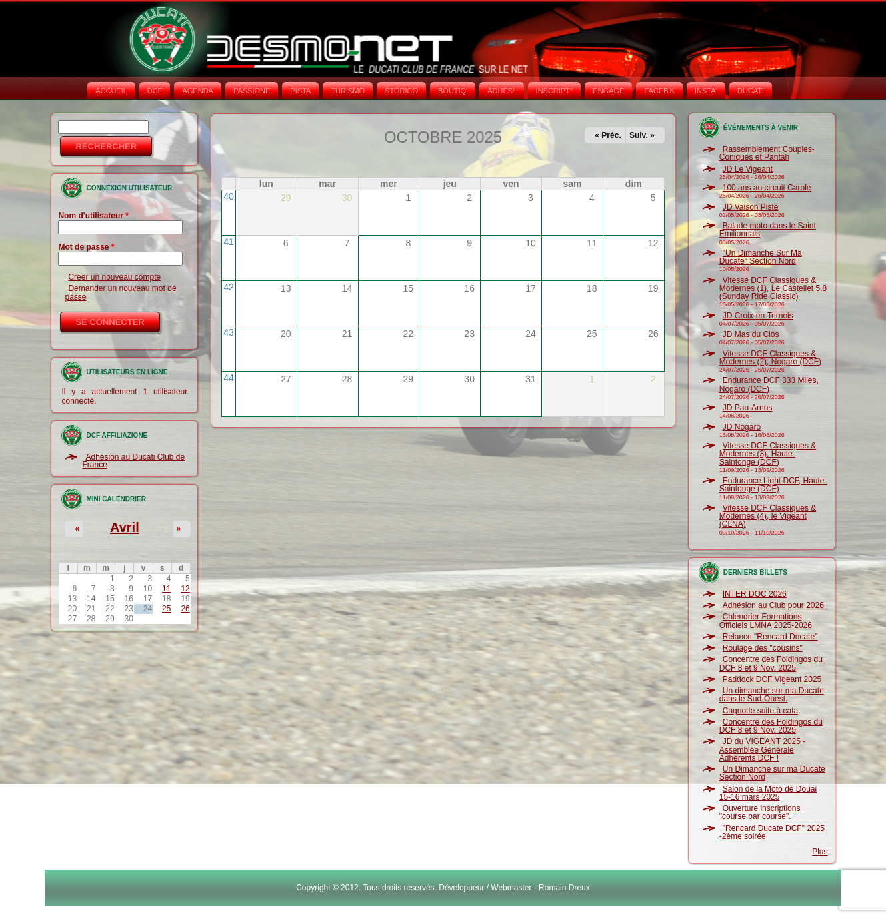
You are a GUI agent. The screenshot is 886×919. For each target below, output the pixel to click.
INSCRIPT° (554, 91)
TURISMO (348, 91)
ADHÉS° (501, 91)
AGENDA (197, 91)
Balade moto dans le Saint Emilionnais (767, 229)
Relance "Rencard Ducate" (770, 636)
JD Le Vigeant (748, 169)
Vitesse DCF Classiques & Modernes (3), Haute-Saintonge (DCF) (768, 454)
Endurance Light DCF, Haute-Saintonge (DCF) (773, 484)
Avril (124, 527)
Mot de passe (86, 247)
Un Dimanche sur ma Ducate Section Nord (772, 773)
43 (228, 332)
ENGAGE (608, 91)
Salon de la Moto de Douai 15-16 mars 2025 (768, 793)
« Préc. (608, 135)
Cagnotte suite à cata (760, 710)
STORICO (401, 91)
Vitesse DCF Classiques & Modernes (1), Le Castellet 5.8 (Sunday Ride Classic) (773, 289)
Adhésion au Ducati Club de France (133, 460)
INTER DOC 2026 (755, 594)
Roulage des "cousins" (763, 648)
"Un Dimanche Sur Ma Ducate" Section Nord (760, 257)
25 (166, 608)
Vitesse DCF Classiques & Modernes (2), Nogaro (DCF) (770, 357)
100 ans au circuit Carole (767, 187)
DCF (155, 91)
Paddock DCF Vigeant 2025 (772, 679)
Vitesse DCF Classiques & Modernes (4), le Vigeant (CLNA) (768, 516)
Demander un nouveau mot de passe (120, 292)
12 (185, 588)
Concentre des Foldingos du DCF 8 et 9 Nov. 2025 (771, 663)
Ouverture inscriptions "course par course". (760, 812)
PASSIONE (251, 91)
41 (228, 241)
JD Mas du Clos (751, 334)
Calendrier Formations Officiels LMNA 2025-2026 (765, 620)
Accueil (111, 91)
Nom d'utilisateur (93, 215)
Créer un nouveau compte (114, 277)
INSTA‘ (706, 91)
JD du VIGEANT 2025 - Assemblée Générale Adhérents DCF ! (762, 750)
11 (166, 588)
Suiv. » (642, 135)
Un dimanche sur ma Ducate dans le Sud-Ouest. (771, 694)
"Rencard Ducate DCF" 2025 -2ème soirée (772, 832)
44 (228, 377)
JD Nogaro (742, 427)
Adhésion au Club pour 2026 (773, 605)
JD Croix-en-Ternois (758, 315)
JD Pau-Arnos (748, 407)
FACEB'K (659, 91)
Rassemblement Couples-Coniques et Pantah (767, 153)
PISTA (300, 91)
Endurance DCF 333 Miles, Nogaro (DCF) (769, 384)
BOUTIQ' (452, 91)
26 (185, 608)
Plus (819, 851)
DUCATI (750, 91)
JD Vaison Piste (751, 207)
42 (228, 287)
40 (228, 196)
